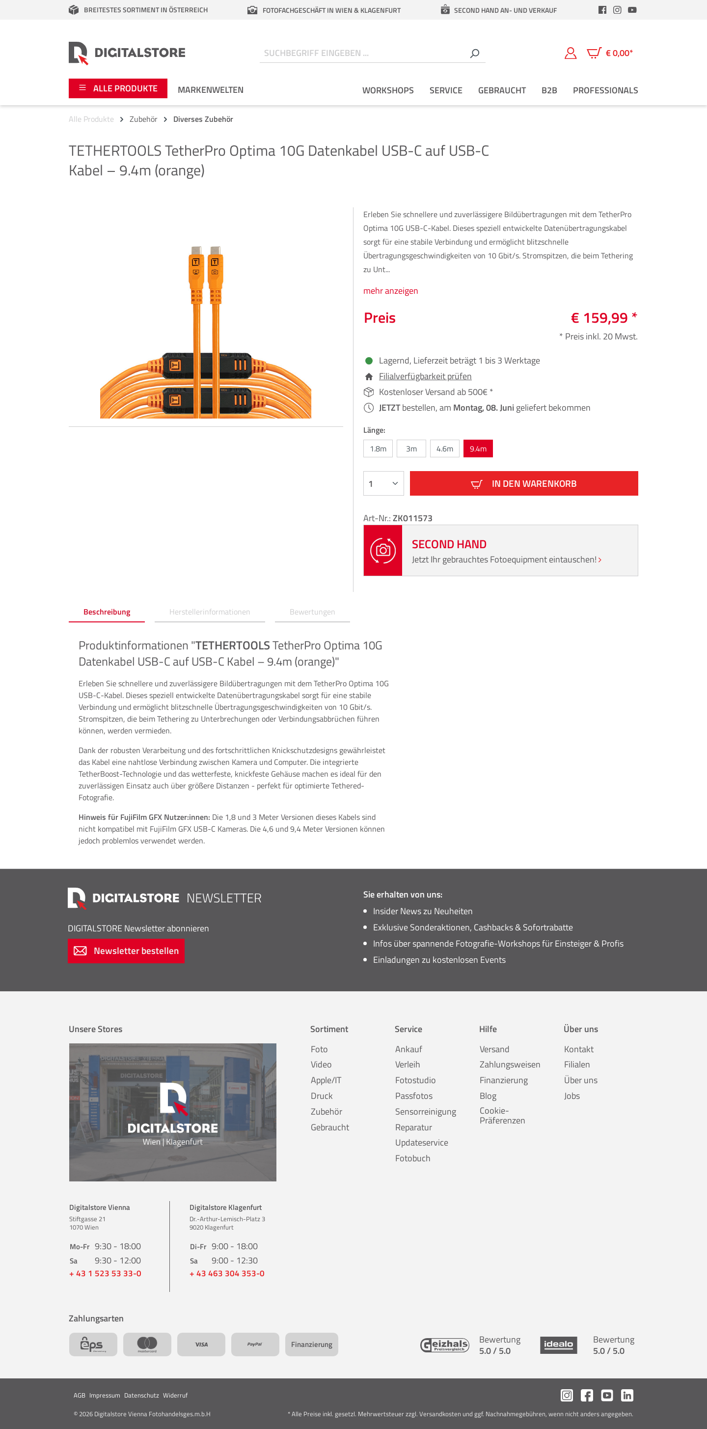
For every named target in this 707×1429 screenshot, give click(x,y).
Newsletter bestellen (126, 950)
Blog (488, 1095)
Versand (495, 1049)
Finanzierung (504, 1080)
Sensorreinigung (425, 1111)
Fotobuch (413, 1158)
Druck (322, 1095)
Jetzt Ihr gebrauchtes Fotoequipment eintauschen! (506, 559)
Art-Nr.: (378, 518)
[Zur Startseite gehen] (127, 53)
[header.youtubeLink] (632, 10)
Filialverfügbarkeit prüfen (425, 376)
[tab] (107, 612)
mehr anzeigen (390, 290)
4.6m (444, 448)
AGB (79, 1395)
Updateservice (421, 1142)
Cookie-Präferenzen (502, 1115)
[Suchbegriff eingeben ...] (361, 53)
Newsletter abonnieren (138, 928)
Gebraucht (330, 1127)
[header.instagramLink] (618, 10)
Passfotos (414, 1095)
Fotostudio (415, 1080)
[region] (206, 313)
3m (411, 448)
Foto (319, 1049)
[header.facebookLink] (602, 10)
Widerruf (175, 1395)
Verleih (407, 1064)
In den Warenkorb (524, 483)
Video (321, 1064)
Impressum (104, 1395)
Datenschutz (141, 1395)
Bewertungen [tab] (312, 611)
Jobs (572, 1095)
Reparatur (413, 1127)
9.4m (478, 448)
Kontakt (579, 1049)
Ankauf (408, 1049)
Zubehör (326, 1111)
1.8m (378, 448)
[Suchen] (474, 53)
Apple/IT (326, 1080)
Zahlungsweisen (510, 1064)
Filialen (577, 1064)
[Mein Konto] (571, 53)
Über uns (581, 1080)
